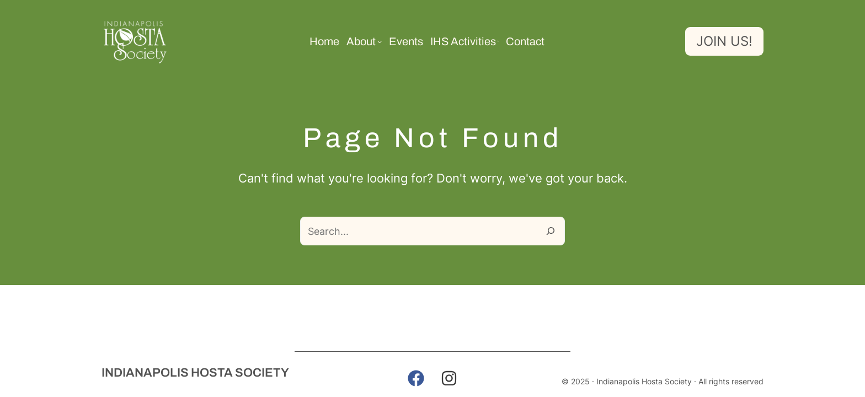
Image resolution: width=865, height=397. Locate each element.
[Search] (550, 231)
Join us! (724, 41)
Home (324, 41)
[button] (416, 378)
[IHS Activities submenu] (498, 41)
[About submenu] (379, 41)
